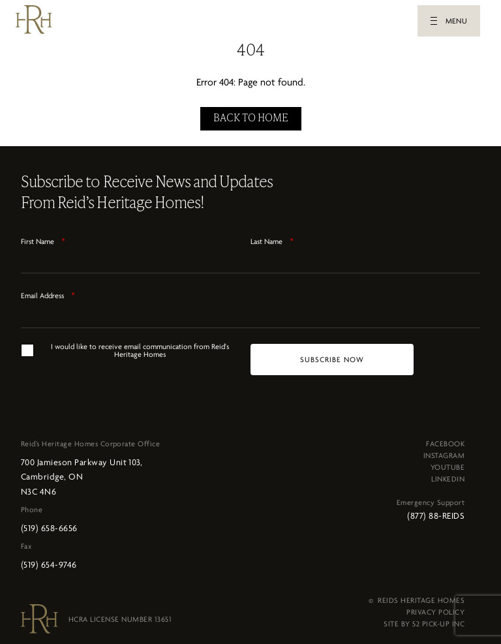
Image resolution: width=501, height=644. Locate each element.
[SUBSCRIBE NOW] (332, 355)
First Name (43, 237)
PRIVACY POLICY (435, 608)
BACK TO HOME (250, 115)
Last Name (272, 237)
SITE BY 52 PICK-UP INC (424, 619)
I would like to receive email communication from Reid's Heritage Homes (140, 346)
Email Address (48, 291)
